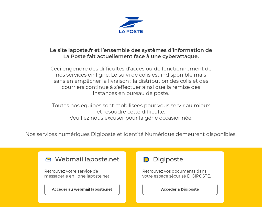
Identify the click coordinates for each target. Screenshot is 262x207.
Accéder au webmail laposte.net (82, 189)
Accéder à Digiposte (180, 189)
